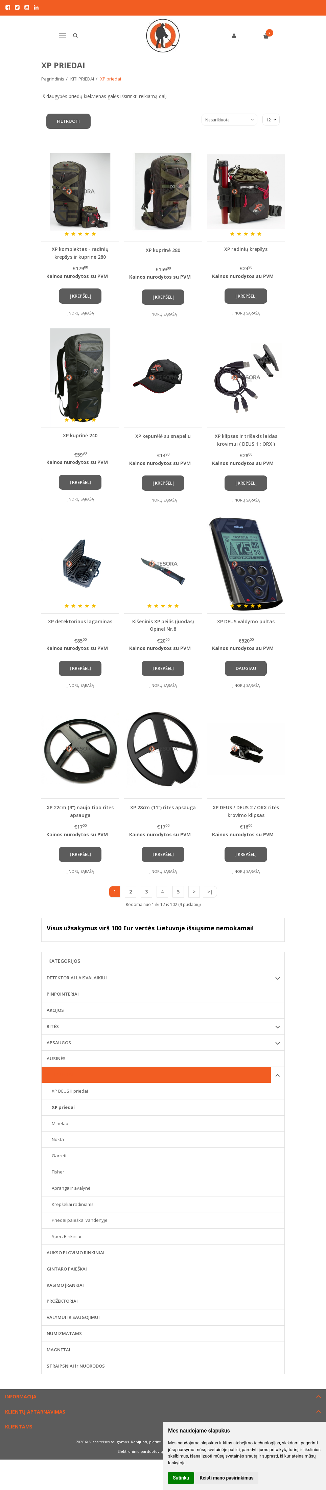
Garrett (59, 1156)
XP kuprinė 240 (80, 435)
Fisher (58, 1172)
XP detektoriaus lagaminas (80, 621)
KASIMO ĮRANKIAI (65, 1285)
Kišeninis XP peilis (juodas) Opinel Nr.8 (163, 625)
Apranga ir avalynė (71, 1188)
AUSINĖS (56, 1058)
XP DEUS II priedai (70, 1091)
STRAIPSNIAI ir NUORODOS (76, 1366)
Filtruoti (68, 121)
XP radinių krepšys (245, 249)
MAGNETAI (58, 1350)
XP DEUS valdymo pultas (246, 621)
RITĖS (53, 1026)
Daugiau (246, 668)
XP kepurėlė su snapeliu (163, 436)
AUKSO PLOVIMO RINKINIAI (75, 1253)
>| (210, 891)
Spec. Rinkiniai (66, 1236)
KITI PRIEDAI (60, 1075)
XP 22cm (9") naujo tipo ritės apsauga (80, 811)
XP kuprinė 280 (163, 250)
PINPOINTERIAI (63, 994)
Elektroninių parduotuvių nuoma (147, 1451)
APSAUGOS (59, 1043)
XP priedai (63, 1107)
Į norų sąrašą (80, 313)
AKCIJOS (55, 1010)
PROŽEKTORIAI (62, 1301)
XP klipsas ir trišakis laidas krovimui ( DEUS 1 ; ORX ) (246, 440)
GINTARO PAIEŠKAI (67, 1269)
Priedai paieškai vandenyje (80, 1220)
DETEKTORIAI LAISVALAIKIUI (77, 978)
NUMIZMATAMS (64, 1333)
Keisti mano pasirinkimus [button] (227, 1478)
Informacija (21, 1396)
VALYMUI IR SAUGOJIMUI (73, 1317)
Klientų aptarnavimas (35, 1411)
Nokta (58, 1139)
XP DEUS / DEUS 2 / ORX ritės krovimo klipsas (246, 811)
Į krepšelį (80, 296)
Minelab (60, 1123)
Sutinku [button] (181, 1478)
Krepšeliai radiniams (73, 1204)
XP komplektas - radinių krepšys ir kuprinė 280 (80, 253)
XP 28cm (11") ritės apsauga (163, 807)
